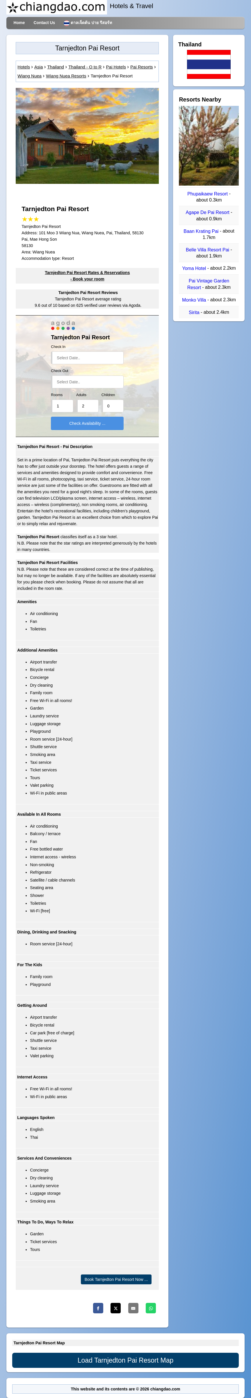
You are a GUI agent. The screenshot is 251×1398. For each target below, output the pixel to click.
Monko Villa (194, 300)
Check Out (59, 371)
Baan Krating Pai (202, 231)
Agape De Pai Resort (208, 212)
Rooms (57, 395)
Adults (81, 395)
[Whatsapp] (151, 1308)
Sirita (195, 312)
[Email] (133, 1308)
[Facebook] (98, 1308)
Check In (58, 347)
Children (108, 395)
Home (19, 22)
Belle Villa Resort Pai (208, 249)
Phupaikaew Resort (208, 193)
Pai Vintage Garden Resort (208, 284)
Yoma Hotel (194, 268)
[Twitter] (116, 1308)
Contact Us (44, 22)
